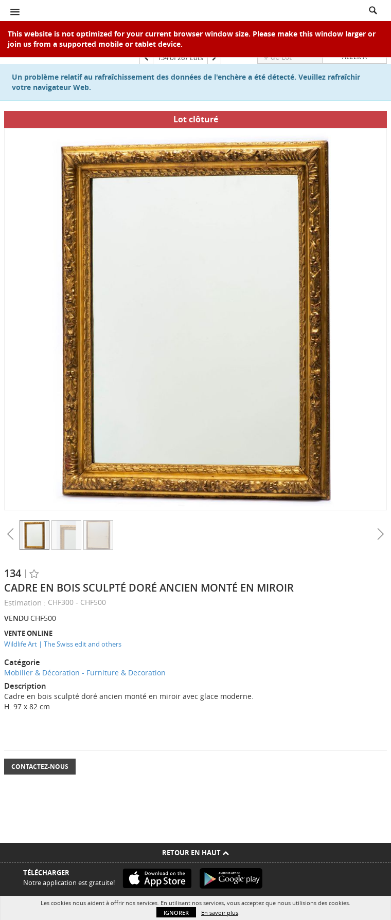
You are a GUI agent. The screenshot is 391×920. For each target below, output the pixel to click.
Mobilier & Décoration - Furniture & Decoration (85, 672)
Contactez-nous (39, 766)
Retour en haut (195, 852)
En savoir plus (219, 912)
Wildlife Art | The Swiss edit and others (62, 644)
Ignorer (176, 912)
